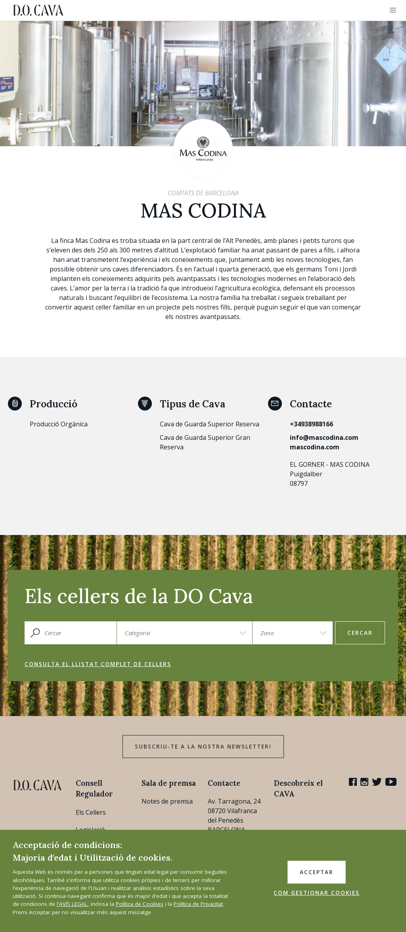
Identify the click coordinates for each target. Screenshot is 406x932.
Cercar (360, 632)
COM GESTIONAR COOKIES (317, 892)
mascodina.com (314, 447)
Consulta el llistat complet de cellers (98, 664)
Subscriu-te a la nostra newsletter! (203, 746)
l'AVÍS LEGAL (72, 903)
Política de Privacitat (198, 903)
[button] (393, 10)
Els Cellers (91, 812)
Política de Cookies (139, 903)
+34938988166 (311, 424)
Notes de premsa (167, 801)
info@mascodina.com (324, 437)
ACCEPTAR (316, 872)
